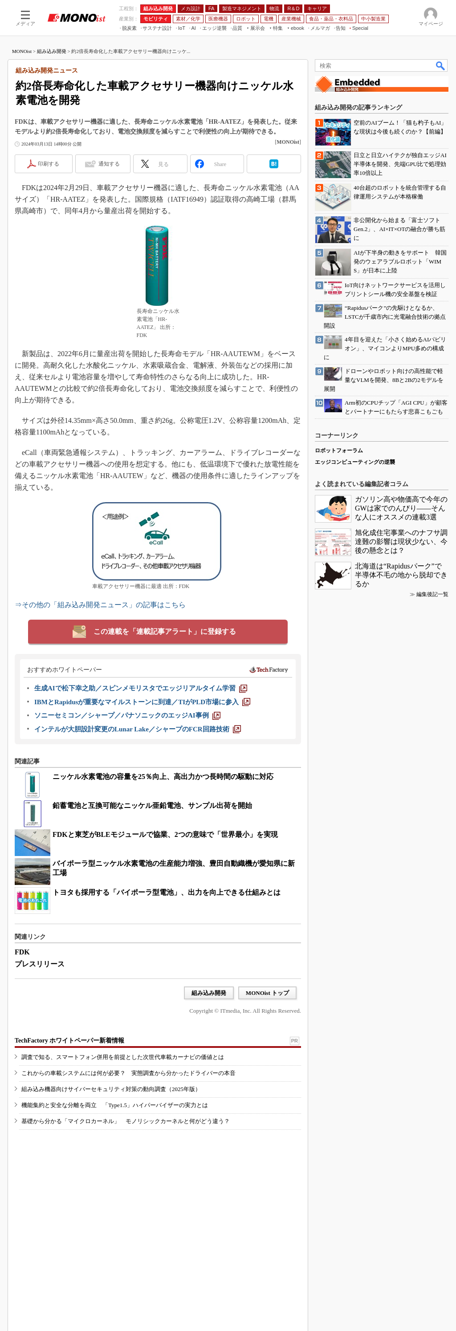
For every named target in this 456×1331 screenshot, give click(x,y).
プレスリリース (40, 964)
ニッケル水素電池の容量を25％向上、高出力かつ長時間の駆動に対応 (163, 776)
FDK (22, 952)
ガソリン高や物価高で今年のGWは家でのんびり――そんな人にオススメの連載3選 (401, 508)
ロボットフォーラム (339, 450)
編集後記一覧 (432, 594)
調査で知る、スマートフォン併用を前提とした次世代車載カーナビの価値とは (122, 1057)
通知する (109, 164)
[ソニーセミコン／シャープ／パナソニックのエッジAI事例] (127, 715)
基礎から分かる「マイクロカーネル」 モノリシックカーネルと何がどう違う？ (125, 1121)
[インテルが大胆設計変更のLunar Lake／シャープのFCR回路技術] (137, 729)
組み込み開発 (51, 51)
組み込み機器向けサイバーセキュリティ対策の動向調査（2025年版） (111, 1089)
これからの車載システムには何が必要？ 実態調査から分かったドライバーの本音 (128, 1073)
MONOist (22, 51)
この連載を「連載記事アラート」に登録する (165, 631)
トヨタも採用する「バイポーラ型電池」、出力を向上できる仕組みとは (167, 892)
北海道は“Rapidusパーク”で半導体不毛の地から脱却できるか (401, 575)
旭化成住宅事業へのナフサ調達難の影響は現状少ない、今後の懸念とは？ (401, 541)
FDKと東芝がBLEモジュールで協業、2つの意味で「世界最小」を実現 (165, 834)
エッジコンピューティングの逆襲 (355, 462)
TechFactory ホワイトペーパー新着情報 (69, 1040)
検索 (441, 65)
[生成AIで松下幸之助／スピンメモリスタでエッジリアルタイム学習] (140, 688)
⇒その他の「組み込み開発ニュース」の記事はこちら (100, 605)
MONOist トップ (267, 993)
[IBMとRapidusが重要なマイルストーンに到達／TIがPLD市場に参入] (142, 702)
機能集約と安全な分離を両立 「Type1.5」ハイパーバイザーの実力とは (114, 1105)
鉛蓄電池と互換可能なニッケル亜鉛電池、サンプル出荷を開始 (152, 805)
